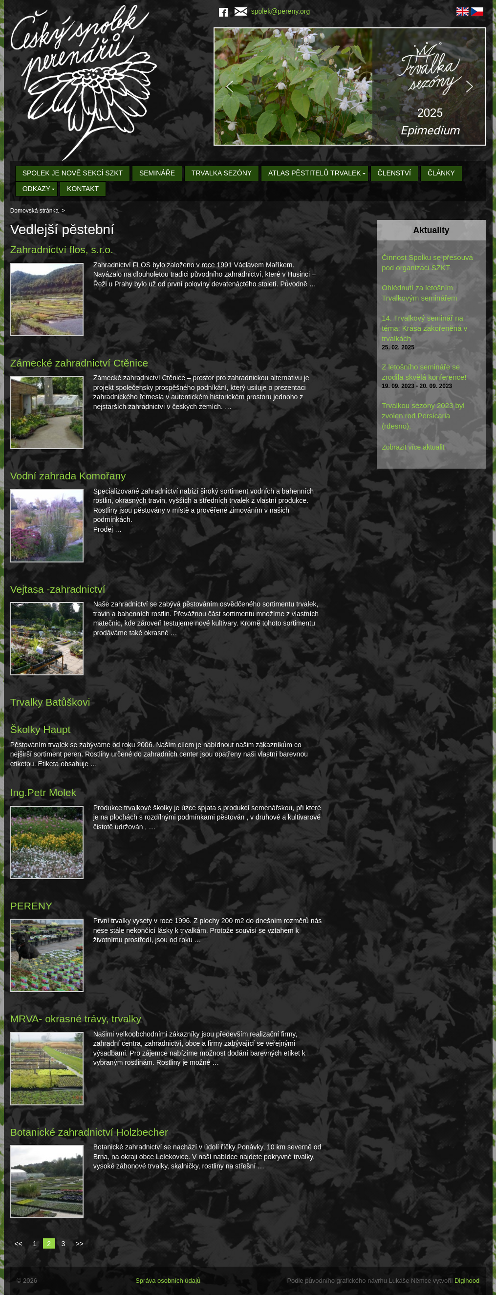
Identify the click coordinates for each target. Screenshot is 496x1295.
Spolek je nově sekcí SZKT (72, 173)
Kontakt (83, 189)
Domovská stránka (34, 210)
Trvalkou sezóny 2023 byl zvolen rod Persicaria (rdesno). (423, 415)
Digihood (466, 1280)
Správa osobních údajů (167, 1280)
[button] (350, 86)
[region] (350, 86)
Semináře (157, 173)
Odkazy (36, 189)
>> (80, 1244)
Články (441, 173)
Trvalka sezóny (222, 173)
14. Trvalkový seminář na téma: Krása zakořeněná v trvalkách (424, 328)
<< (18, 1244)
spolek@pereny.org (272, 11)
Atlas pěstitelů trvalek (314, 173)
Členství (394, 173)
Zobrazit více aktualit (413, 447)
